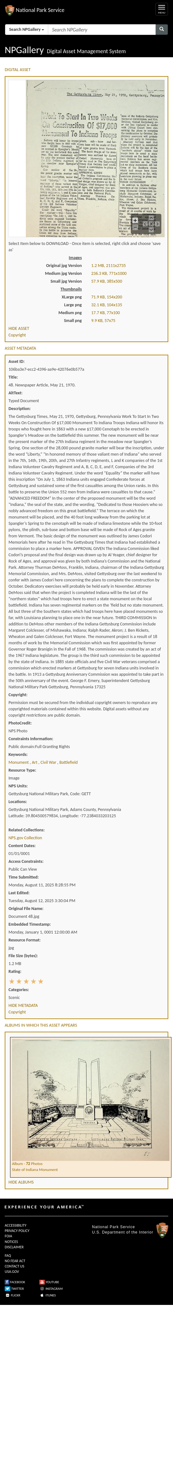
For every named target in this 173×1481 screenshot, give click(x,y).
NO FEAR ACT (15, 1261)
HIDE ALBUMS (21, 1182)
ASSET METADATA (20, 348)
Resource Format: (25, 940)
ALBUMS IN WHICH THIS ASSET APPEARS (41, 1025)
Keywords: (18, 754)
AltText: (15, 393)
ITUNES (47, 1295)
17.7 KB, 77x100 (105, 312)
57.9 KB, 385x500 (106, 281)
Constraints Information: (31, 738)
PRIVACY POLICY (17, 1231)
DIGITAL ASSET (18, 69)
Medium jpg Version (63, 273)
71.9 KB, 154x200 (106, 297)
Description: (20, 408)
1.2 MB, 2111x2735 (108, 265)
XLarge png (72, 297)
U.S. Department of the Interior (122, 1232)
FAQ (8, 1255)
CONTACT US (14, 1266)
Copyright (17, 335)
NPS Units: (18, 786)
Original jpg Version (64, 265)
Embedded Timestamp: (30, 924)
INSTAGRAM (51, 1289)
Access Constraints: (26, 861)
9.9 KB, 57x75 (103, 320)
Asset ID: (17, 361)
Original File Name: (26, 908)
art (35, 762)
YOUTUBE (49, 1282)
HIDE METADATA (23, 1005)
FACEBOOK (15, 1282)
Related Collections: (27, 830)
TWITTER (14, 1289)
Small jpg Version (66, 281)
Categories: (19, 989)
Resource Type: (22, 770)
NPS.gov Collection (25, 837)
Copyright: (18, 694)
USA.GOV (12, 1271)
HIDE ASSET (19, 328)
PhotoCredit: (20, 723)
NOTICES (11, 1242)
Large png (73, 305)
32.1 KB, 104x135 (106, 305)
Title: (13, 377)
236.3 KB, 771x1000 (109, 273)
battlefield (68, 762)
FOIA (8, 1236)
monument (19, 762)
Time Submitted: (24, 877)
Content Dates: (22, 845)
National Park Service (113, 1227)
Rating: (15, 971)
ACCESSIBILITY (15, 1225)
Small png (73, 320)
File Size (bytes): (23, 955)
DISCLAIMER (14, 1247)
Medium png (70, 312)
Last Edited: (19, 893)
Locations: (18, 801)
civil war (48, 762)
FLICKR (12, 1295)
